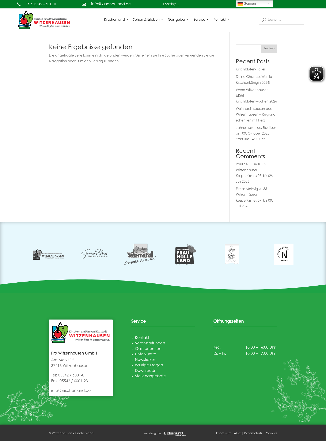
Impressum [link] (223, 433)
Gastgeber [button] (178, 20)
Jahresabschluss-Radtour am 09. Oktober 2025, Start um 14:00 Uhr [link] (256, 133)
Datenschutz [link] (253, 433)
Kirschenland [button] (116, 20)
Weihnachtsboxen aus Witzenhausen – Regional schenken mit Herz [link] (256, 114)
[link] (44, 19)
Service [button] (201, 20)
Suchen (269, 48)
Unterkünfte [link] (145, 354)
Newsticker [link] (145, 360)
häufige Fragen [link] (149, 365)
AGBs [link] (237, 433)
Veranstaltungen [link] (150, 343)
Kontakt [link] (221, 20)
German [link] (247, 3)
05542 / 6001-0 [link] (71, 376)
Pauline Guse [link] (246, 164)
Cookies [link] (271, 433)
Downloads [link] (145, 371)
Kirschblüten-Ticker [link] (250, 69)
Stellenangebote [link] (150, 376)
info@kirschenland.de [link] (111, 4)
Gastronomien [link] (148, 349)
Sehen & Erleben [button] (148, 20)
